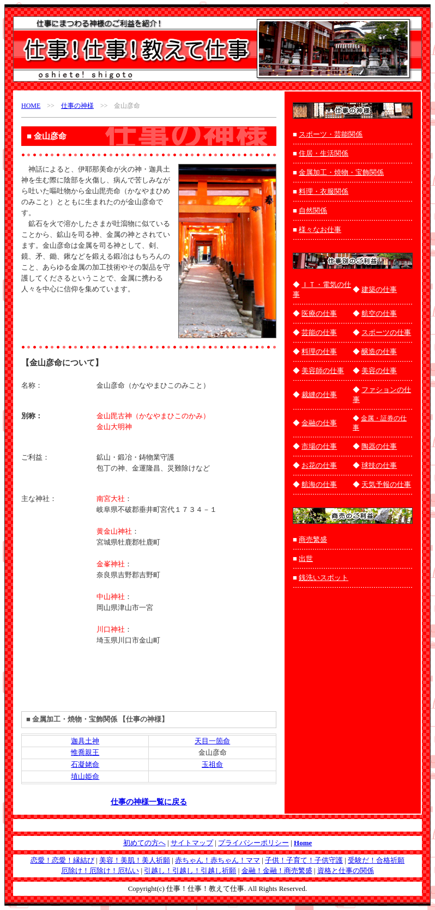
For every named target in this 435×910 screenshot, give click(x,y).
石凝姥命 (85, 764)
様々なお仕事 (320, 229)
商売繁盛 (313, 539)
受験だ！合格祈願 (376, 860)
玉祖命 (212, 764)
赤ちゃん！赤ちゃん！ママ (217, 860)
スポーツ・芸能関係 (330, 134)
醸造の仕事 (379, 351)
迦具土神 (85, 741)
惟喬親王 (85, 752)
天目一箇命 (212, 741)
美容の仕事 (379, 371)
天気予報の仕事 (386, 484)
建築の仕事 (379, 289)
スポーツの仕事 (386, 332)
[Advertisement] (85, 314)
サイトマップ (192, 843)
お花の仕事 (319, 465)
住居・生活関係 (323, 153)
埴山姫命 (85, 776)
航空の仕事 (379, 313)
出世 (306, 558)
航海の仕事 (319, 484)
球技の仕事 (379, 465)
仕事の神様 (77, 105)
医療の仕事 (319, 313)
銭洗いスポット (323, 577)
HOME (30, 105)
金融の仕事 (319, 423)
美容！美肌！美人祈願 (134, 860)
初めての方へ (144, 843)
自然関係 (313, 210)
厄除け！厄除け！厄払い (100, 870)
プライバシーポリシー (253, 843)
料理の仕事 (319, 351)
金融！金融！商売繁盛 (276, 870)
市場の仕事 (319, 446)
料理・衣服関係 (323, 191)
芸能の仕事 (319, 332)
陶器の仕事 (379, 446)
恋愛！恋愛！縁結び (62, 860)
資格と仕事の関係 (345, 870)
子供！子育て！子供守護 (304, 860)
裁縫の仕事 (319, 394)
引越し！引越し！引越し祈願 (190, 870)
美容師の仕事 (322, 371)
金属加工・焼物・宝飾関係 (341, 172)
